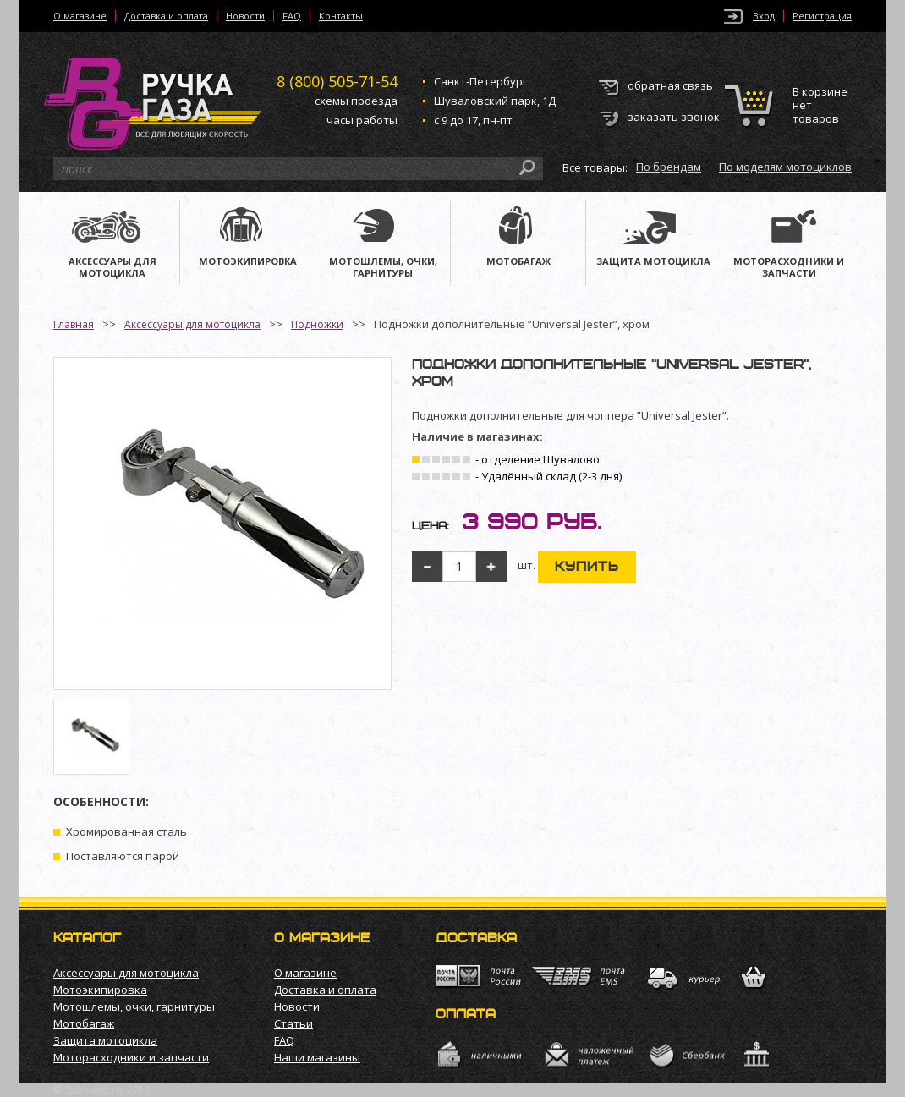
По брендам (668, 167)
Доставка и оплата (166, 16)
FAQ (291, 16)
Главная (73, 324)
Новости (245, 16)
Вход (764, 16)
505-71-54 (337, 81)
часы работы (362, 120)
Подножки (317, 324)
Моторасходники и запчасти (131, 1057)
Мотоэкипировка (100, 989)
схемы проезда (356, 100)
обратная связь (670, 85)
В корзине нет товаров (820, 105)
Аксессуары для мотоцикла (192, 324)
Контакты (341, 16)
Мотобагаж (83, 1023)
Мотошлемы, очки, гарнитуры (134, 1006)
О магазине (80, 16)
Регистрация (822, 16)
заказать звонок (674, 116)
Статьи (293, 1023)
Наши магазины (317, 1057)
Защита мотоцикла (105, 1040)
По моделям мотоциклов (785, 167)
